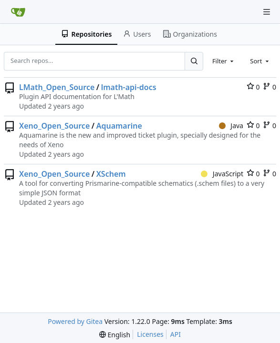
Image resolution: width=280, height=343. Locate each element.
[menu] (114, 334)
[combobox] (224, 61)
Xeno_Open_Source (54, 126)
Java (231, 125)
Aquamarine (119, 126)
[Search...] (194, 61)
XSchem (111, 174)
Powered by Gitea (75, 321)
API (175, 334)
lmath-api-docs (128, 87)
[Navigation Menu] (266, 11)
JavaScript (222, 173)
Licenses (150, 334)
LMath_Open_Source (56, 87)
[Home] (18, 11)
